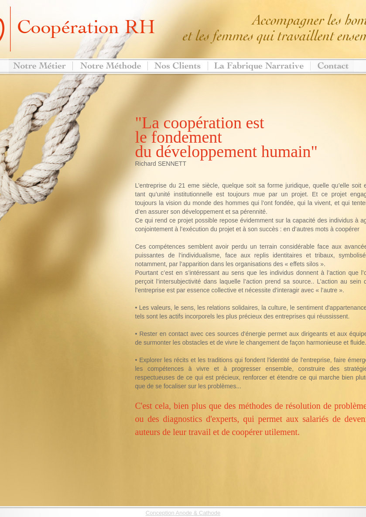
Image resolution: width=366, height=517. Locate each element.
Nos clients (177, 66)
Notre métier (40, 66)
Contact (332, 66)
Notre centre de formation (259, 66)
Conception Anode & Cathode (183, 513)
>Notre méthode (109, 66)
